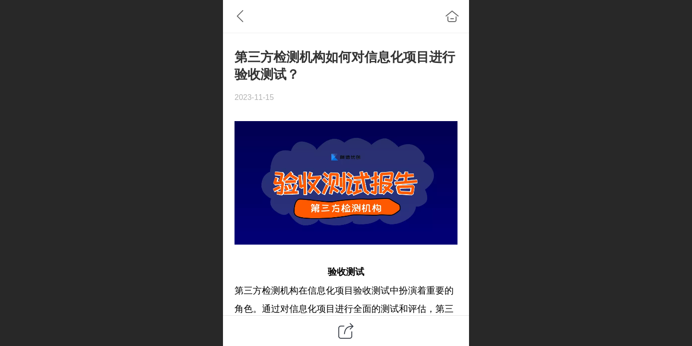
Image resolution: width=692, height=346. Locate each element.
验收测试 (346, 272)
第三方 (248, 290)
